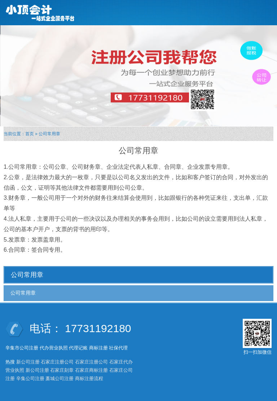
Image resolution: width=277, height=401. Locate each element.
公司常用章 (23, 293)
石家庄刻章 (62, 370)
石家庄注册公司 (57, 362)
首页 (29, 133)
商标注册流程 (89, 378)
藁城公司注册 (59, 378)
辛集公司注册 (30, 378)
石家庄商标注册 (91, 370)
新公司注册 (28, 362)
